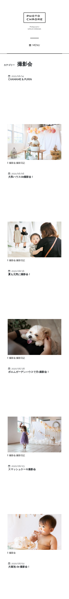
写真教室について (27, 452)
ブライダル (29, 519)
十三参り (13, 519)
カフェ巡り (47, 500)
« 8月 (33, 569)
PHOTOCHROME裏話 (37, 515)
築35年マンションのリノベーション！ (37, 457)
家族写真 (13, 490)
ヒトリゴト (46, 490)
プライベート (16, 500)
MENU (34, 45)
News (12, 486)
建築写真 (29, 490)
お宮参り (29, 495)
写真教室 (31, 481)
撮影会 (12, 121)
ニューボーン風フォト (20, 505)
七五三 (46, 481)
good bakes (24, 448)
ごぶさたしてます (27, 461)
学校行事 (42, 505)
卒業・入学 (14, 515)
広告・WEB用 (30, 486)
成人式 (32, 500)
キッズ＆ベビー (17, 510)
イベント (13, 495)
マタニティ (36, 510)
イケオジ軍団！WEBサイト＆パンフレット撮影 (40, 442)
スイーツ (52, 510)
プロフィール (46, 495)
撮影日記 (20, 121)
